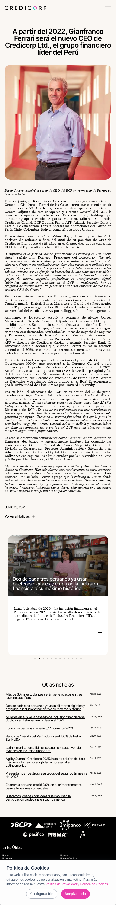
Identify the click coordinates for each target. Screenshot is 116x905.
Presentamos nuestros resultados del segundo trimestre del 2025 (46, 774)
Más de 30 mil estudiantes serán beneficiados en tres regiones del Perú (44, 695)
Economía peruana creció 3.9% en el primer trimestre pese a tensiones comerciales (44, 786)
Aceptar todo (75, 894)
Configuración (41, 894)
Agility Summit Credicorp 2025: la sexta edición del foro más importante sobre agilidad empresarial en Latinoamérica (45, 762)
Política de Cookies (27, 868)
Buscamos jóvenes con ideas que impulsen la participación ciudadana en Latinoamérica (38, 797)
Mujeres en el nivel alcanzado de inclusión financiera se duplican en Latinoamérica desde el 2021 (45, 718)
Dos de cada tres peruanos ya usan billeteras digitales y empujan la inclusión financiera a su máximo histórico (45, 707)
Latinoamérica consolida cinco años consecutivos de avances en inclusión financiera (43, 749)
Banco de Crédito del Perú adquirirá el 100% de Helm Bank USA (43, 737)
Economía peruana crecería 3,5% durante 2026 (39, 728)
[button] (35, 658)
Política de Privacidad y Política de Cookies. (77, 884)
